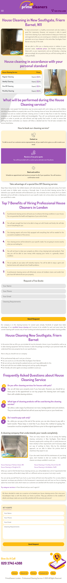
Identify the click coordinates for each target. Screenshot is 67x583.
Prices (33, 573)
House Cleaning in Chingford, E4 (10, 467)
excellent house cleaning (20, 327)
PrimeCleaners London (33, 5)
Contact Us (44, 573)
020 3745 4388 (58, 10)
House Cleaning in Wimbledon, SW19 (45, 467)
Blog (53, 573)
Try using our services (8, 487)
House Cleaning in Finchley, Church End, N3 (47, 465)
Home (14, 573)
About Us (23, 573)
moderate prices (41, 49)
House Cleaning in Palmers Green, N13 (12, 465)
